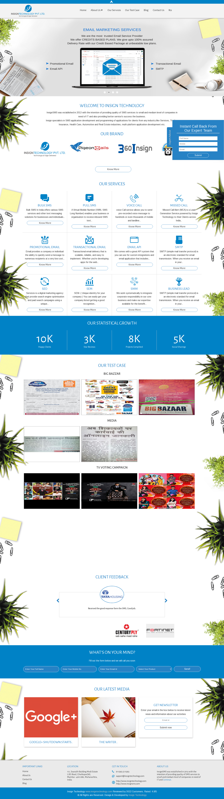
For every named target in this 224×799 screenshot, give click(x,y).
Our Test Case (132, 10)
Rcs (170, 10)
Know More (113, 169)
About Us (97, 10)
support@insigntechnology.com (130, 776)
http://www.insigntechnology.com (131, 781)
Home (83, 10)
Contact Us (158, 10)
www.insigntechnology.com (99, 791)
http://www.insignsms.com (128, 784)
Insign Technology (138, 795)
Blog (146, 10)
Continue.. (167, 780)
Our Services (114, 10)
